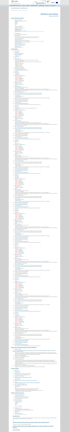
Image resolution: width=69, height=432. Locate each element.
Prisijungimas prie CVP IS (40, 3)
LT (44, 0)
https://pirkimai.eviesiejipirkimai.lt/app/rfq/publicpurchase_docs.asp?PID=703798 (26, 37)
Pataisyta (20, 10)
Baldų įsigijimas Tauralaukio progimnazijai (20, 414)
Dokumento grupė (25, 10)
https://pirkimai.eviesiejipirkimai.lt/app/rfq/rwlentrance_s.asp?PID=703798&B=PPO (32, 41)
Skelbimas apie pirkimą (15, 10)
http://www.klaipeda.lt (23, 30)
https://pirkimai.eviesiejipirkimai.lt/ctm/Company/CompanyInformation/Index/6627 (32, 31)
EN (43, 0)
